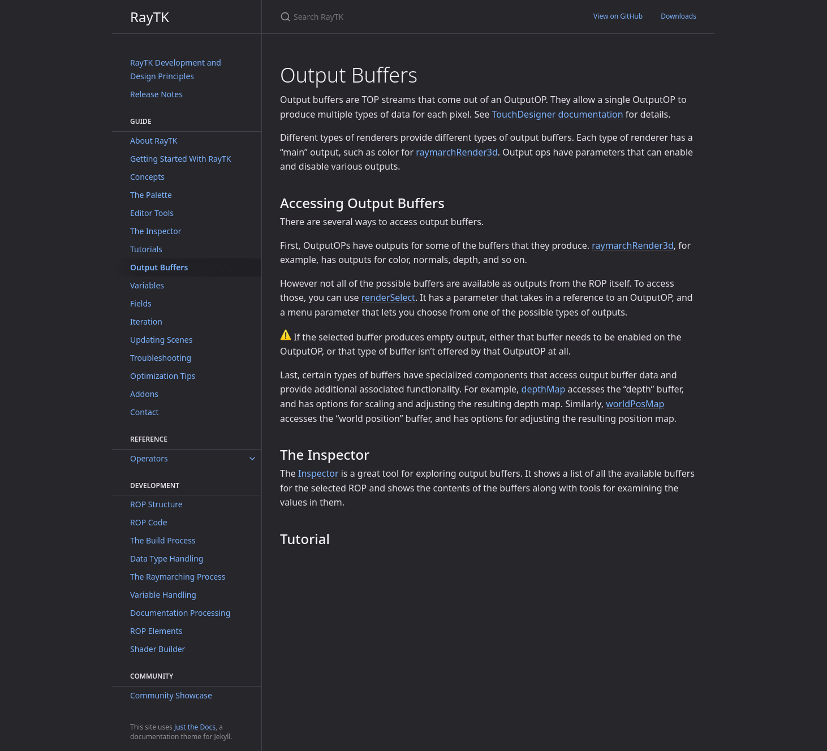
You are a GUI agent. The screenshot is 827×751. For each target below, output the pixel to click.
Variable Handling (163, 594)
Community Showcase (171, 695)
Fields (141, 303)
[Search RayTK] (413, 16)
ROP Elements (156, 630)
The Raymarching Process (177, 576)
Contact (144, 412)
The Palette (151, 194)
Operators (149, 458)
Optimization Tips (163, 375)
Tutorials (146, 249)
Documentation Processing (180, 612)
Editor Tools (152, 213)
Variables (147, 285)
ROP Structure (156, 504)
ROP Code (148, 522)
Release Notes (156, 94)
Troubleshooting (160, 357)
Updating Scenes (161, 339)
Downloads (678, 16)
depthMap (544, 389)
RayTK (149, 16)
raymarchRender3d (457, 152)
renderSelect (388, 297)
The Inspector (156, 231)
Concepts (147, 176)
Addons (144, 394)
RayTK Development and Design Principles (175, 69)
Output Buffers (159, 267)
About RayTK (154, 140)
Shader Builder (157, 649)
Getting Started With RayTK (180, 158)
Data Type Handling (166, 558)
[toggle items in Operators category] (252, 459)
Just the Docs (195, 727)
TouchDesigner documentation (557, 114)
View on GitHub (618, 16)
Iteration (146, 321)
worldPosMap (635, 404)
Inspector (318, 473)
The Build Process (163, 540)
